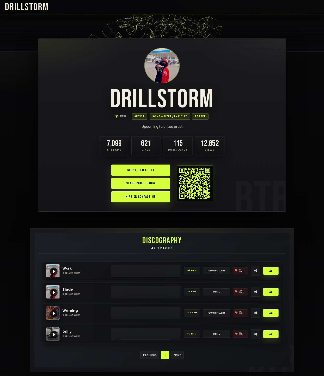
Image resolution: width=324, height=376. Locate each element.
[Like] (240, 270)
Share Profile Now (140, 183)
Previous (150, 355)
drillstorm (27, 7)
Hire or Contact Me (141, 197)
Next (177, 355)
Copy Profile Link (140, 170)
